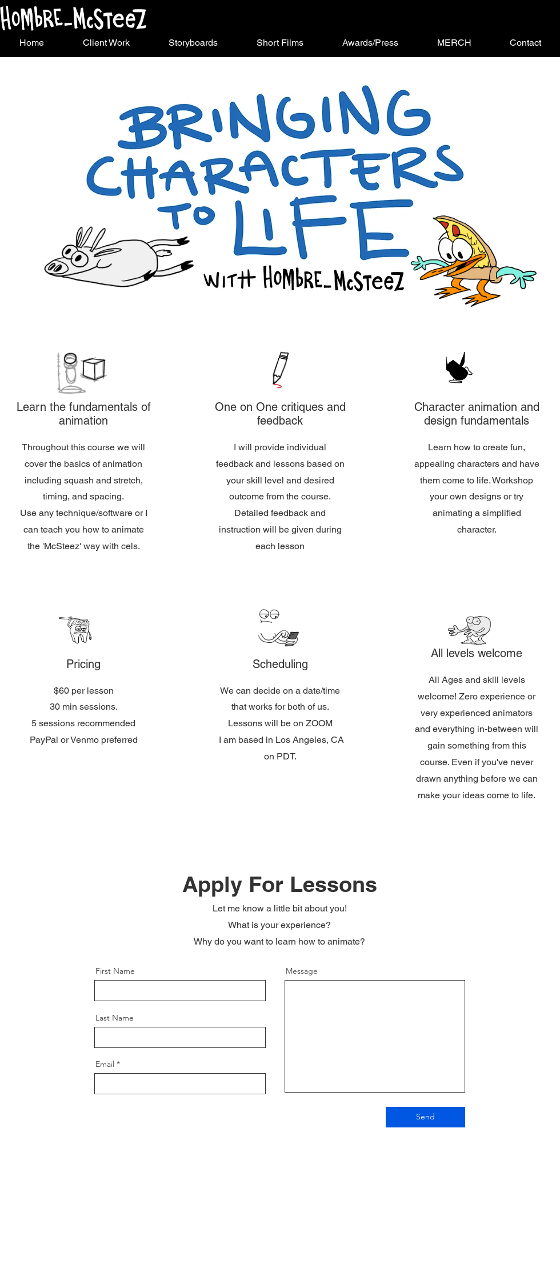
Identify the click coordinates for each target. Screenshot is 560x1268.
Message (302, 971)
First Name (115, 971)
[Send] (425, 1117)
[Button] (73, 18)
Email (104, 1064)
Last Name (114, 1018)
